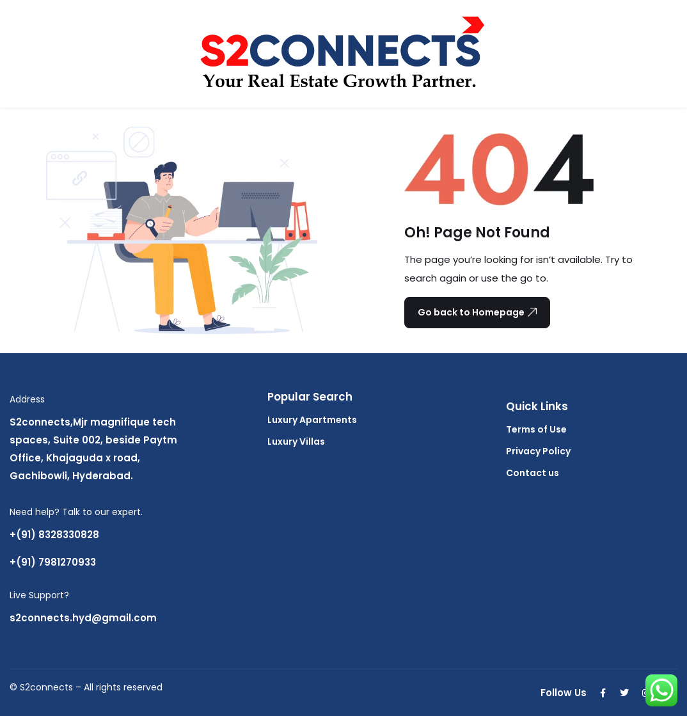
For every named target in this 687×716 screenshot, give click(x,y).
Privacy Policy (538, 451)
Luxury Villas (296, 441)
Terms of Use (536, 429)
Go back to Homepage (477, 312)
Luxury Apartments (312, 419)
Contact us (532, 472)
